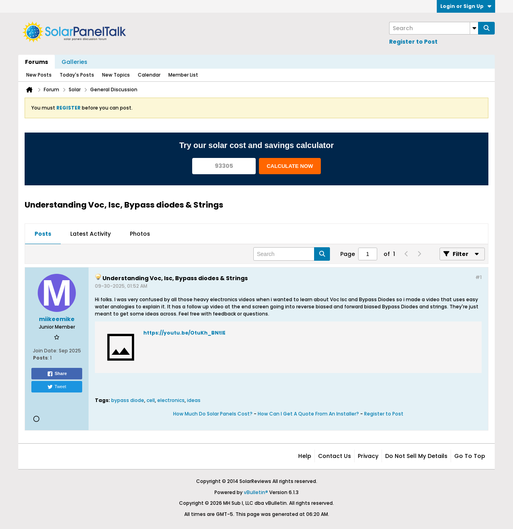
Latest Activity (90, 234)
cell (151, 400)
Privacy (368, 456)
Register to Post (413, 42)
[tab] (43, 234)
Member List (183, 74)
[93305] (224, 166)
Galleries (74, 62)
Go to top (469, 456)
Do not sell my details (416, 456)
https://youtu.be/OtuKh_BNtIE (184, 332)
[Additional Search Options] (474, 28)
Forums (36, 62)
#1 (478, 277)
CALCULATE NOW (290, 166)
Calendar (149, 74)
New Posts (39, 74)
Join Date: (45, 350)
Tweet (56, 387)
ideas (194, 400)
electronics (171, 400)
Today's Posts (77, 74)
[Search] (433, 28)
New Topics (116, 74)
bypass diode (127, 400)
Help (304, 456)
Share (57, 374)
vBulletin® (256, 492)
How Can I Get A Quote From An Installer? (308, 413)
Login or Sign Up (466, 6)
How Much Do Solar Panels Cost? (213, 413)
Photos (140, 234)
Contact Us (334, 456)
